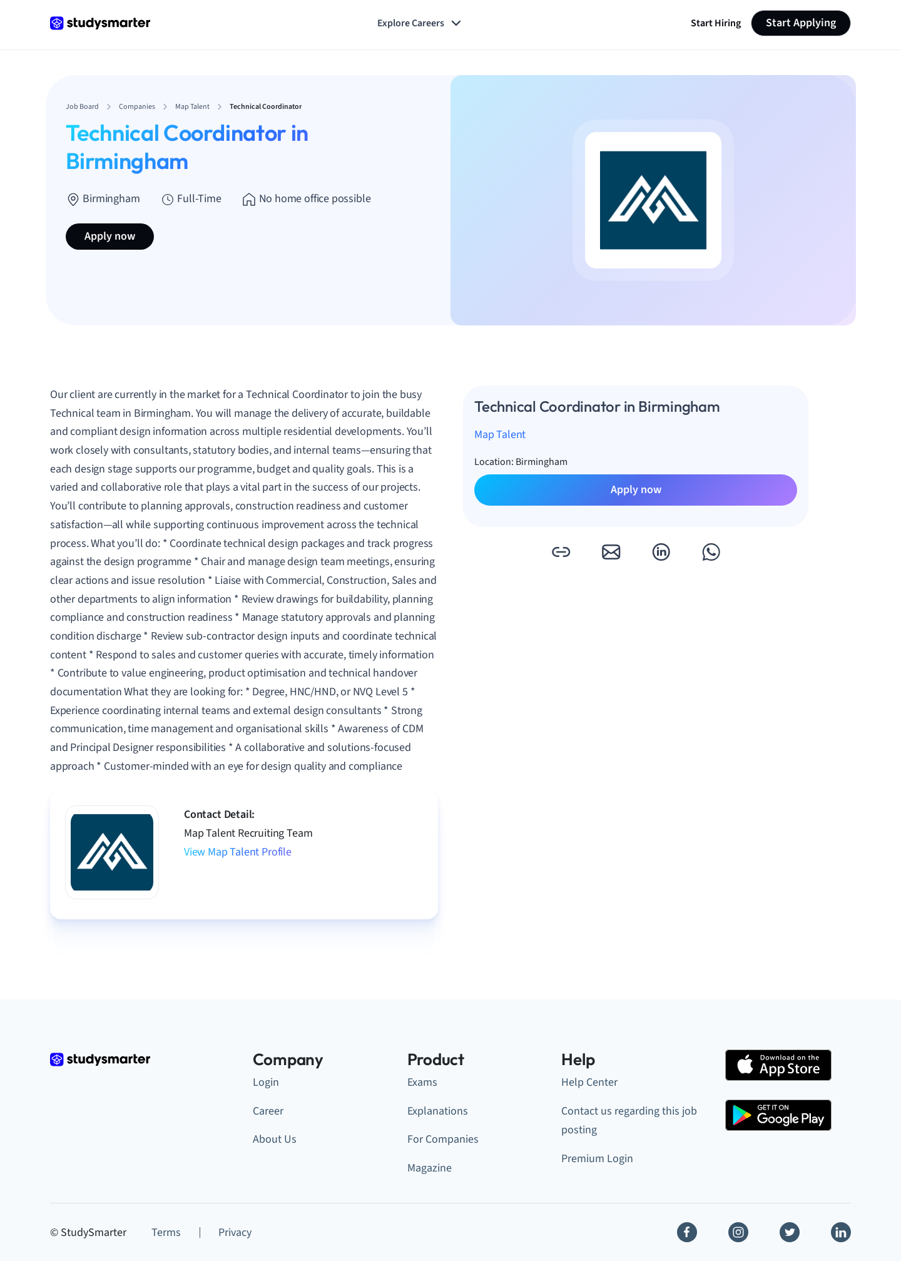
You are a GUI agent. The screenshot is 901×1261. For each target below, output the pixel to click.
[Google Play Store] (778, 1115)
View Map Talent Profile (238, 852)
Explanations (437, 1111)
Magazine (429, 1168)
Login (266, 1082)
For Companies (443, 1139)
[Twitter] (790, 1232)
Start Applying (801, 23)
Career (268, 1111)
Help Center (589, 1082)
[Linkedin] (841, 1232)
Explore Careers (420, 23)
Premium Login (597, 1159)
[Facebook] (687, 1232)
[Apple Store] (778, 1065)
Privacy (235, 1232)
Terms (166, 1232)
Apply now (109, 236)
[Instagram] (738, 1232)
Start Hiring (716, 23)
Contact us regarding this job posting (629, 1120)
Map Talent (500, 434)
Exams (422, 1082)
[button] (561, 552)
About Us (275, 1139)
